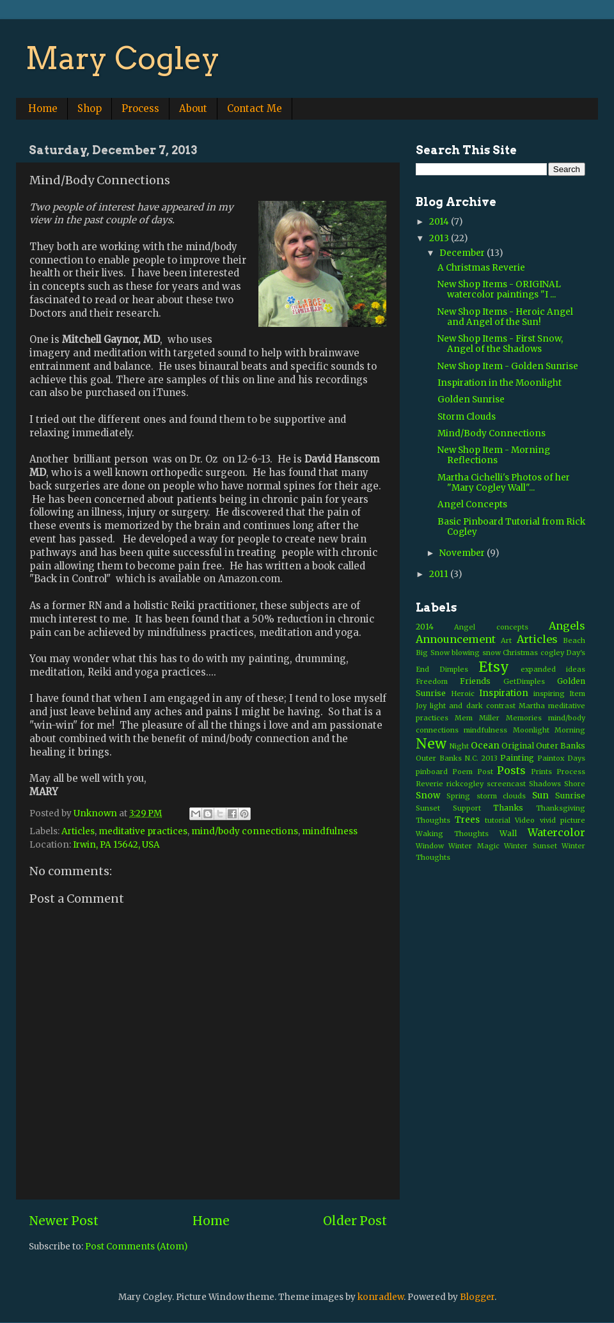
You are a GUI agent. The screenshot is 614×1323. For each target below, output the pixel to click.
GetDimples (524, 681)
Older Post (355, 1220)
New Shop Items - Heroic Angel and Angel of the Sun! (505, 317)
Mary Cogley (123, 58)
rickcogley (465, 783)
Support (467, 808)
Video (525, 820)
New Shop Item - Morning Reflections (493, 455)
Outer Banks (560, 745)
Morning (570, 729)
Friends (475, 681)
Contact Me (254, 108)
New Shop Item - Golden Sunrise (507, 366)
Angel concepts (491, 626)
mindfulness (330, 831)
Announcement (456, 639)
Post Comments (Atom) (136, 1246)
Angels (567, 625)
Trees (467, 819)
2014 (440, 221)
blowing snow (476, 652)
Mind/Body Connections (491, 433)
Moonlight (531, 729)
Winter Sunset (530, 845)
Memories (524, 717)
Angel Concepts (472, 504)
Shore (574, 783)
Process (140, 108)
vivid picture (562, 820)
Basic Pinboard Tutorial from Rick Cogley (511, 526)
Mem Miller (477, 717)
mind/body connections (244, 831)
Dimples (453, 669)
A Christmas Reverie (481, 267)
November (463, 553)
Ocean (485, 745)
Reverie (429, 783)
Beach (574, 640)
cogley (552, 652)
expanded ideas (553, 669)
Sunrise (570, 795)
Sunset (428, 808)
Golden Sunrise (471, 399)
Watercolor (556, 832)
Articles (78, 831)
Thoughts (433, 820)
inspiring (549, 693)
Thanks (508, 807)
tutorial (497, 820)
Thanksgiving (560, 808)
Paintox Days (561, 758)
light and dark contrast (473, 705)
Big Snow (433, 652)
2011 (439, 574)
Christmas (520, 652)
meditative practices (142, 831)
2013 (440, 238)
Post (485, 771)
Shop (89, 108)
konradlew (381, 1297)
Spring (458, 795)
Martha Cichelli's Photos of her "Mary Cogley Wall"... (503, 482)
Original (517, 745)
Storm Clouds (466, 416)
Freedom (432, 681)
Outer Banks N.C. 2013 (457, 758)
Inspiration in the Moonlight (499, 382)
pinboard (432, 771)
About (193, 108)
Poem (462, 771)
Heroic (463, 693)
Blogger (477, 1297)
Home (43, 108)
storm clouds (501, 795)
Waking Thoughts (452, 833)
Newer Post (63, 1220)
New (431, 743)
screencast (506, 783)
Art (506, 640)
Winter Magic (473, 845)
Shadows (545, 783)
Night (459, 745)
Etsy (493, 667)
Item (577, 693)
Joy (421, 705)
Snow (428, 795)
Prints (541, 771)
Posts (511, 770)
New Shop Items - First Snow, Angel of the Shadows (500, 343)
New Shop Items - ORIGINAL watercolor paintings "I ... (499, 289)
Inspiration (503, 693)
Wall (508, 833)
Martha (532, 705)
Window (430, 845)
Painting (517, 758)
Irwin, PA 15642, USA (116, 844)
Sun (540, 795)
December (463, 253)
